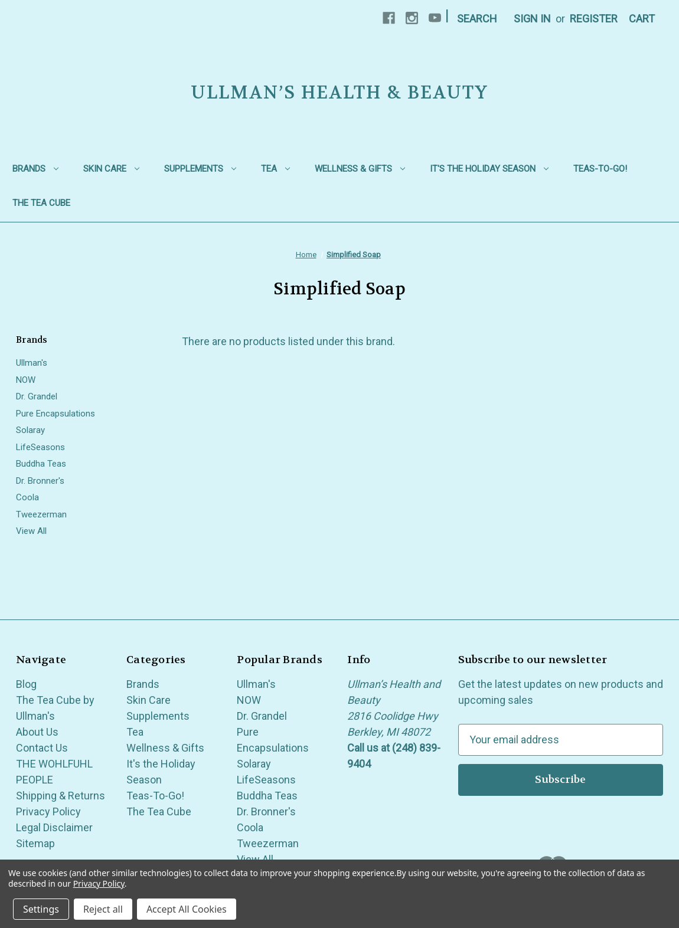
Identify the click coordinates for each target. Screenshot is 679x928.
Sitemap (35, 843)
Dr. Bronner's (40, 481)
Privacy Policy (48, 811)
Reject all (103, 909)
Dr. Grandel (36, 396)
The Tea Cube (41, 203)
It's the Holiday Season (489, 168)
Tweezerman (41, 514)
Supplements (200, 168)
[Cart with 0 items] (642, 18)
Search (477, 18)
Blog (26, 684)
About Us (37, 732)
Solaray (30, 430)
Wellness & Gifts (360, 168)
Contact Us (42, 748)
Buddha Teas (41, 463)
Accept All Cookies (186, 909)
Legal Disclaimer (54, 827)
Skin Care (111, 168)
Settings (41, 909)
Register (594, 18)
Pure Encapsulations (55, 413)
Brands (35, 168)
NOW (25, 380)
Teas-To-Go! (600, 168)
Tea (275, 168)
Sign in (532, 18)
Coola (27, 497)
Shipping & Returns (60, 795)
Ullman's (31, 363)
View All (31, 531)
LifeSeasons (40, 447)
